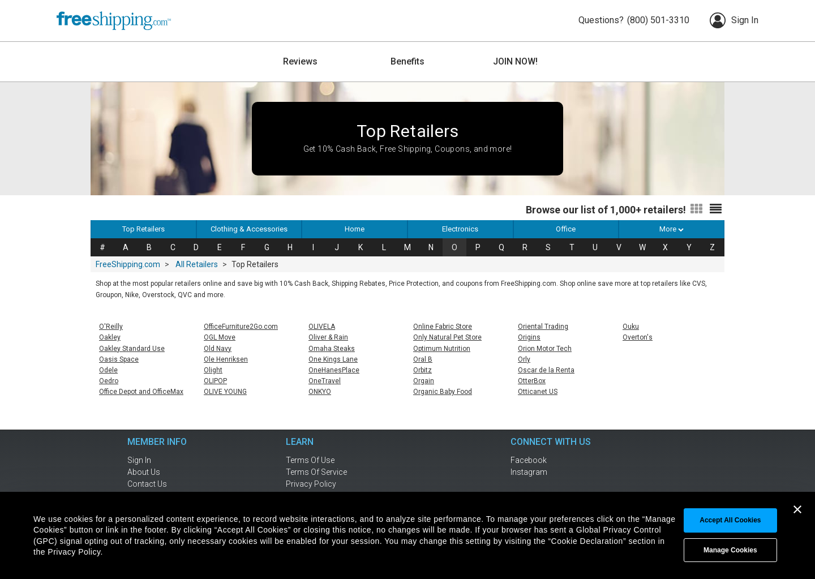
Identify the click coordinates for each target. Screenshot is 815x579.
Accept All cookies (730, 520)
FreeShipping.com (128, 264)
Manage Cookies (730, 550)
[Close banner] (797, 509)
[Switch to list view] (715, 209)
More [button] (671, 229)
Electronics (460, 229)
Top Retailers (143, 229)
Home (354, 229)
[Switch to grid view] (696, 209)
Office (566, 229)
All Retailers (196, 264)
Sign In (734, 20)
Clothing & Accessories (249, 229)
